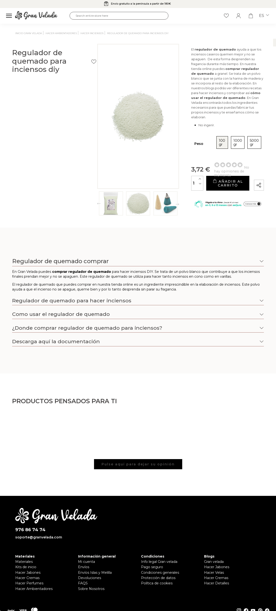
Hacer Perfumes (29, 583)
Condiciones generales (160, 572)
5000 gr (212, 133)
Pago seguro (152, 567)
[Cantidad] (144, 169)
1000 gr (191, 133)
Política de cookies (157, 583)
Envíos (83, 567)
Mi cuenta (86, 561)
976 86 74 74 (30, 529)
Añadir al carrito (201, 170)
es (264, 16)
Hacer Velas (214, 572)
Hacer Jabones (27, 572)
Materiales (24, 561)
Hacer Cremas (27, 578)
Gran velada (214, 561)
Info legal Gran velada (159, 561)
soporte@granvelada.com (38, 537)
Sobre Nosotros (91, 589)
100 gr (171, 133)
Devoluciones (89, 578)
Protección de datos (158, 578)
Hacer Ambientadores (34, 589)
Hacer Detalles (216, 583)
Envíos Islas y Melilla (95, 572)
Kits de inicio (25, 567)
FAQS (83, 583)
